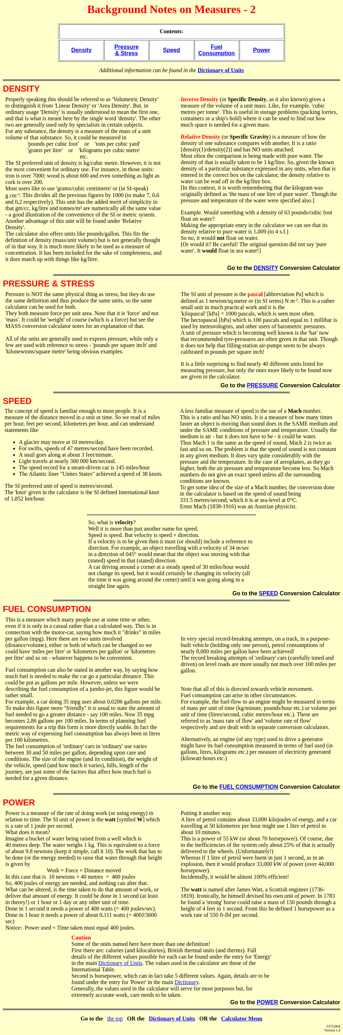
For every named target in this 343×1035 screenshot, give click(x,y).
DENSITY (266, 268)
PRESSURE (262, 385)
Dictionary (186, 982)
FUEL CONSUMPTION (248, 787)
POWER (267, 1002)
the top (115, 1019)
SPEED (268, 593)
